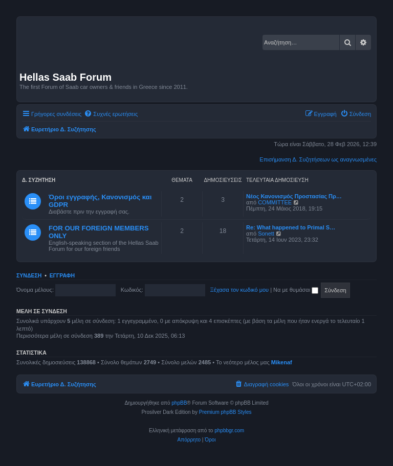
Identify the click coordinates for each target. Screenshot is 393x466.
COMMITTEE (275, 202)
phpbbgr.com (229, 430)
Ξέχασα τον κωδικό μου (239, 290)
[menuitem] (111, 114)
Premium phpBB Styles (225, 412)
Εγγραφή (62, 275)
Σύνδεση (28, 275)
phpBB (179, 403)
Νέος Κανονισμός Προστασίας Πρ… (294, 196)
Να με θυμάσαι (295, 290)
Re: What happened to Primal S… (290, 227)
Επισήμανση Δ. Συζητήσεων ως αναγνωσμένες (318, 159)
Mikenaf (281, 362)
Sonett (266, 233)
